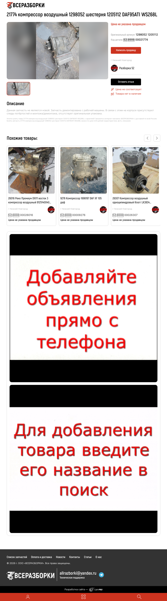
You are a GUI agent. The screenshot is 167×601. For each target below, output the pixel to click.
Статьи (88, 556)
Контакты (74, 556)
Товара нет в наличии (128, 93)
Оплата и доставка (41, 556)
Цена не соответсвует (129, 89)
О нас (99, 556)
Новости (60, 556)
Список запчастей (17, 556)
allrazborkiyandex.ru (78, 572)
